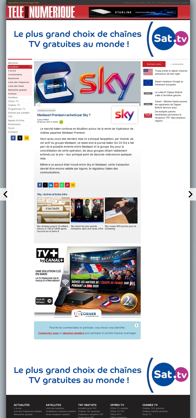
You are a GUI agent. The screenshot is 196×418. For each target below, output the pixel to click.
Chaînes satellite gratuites (155, 411)
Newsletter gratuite (17, 90)
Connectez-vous (48, 333)
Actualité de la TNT (87, 408)
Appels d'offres (16, 120)
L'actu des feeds (16, 86)
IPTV (154, 2)
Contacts (13, 131)
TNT (149, 2)
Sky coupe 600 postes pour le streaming (120, 227)
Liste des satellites (55, 408)
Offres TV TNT (117, 411)
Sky (39, 194)
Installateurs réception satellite (61, 411)
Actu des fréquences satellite (28, 411)
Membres (13, 62)
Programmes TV (16, 108)
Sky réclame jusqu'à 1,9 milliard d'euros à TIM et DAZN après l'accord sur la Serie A (52, 229)
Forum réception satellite (58, 414)
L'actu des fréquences (18, 82)
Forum (11, 128)
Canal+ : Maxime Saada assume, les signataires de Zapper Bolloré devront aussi (171, 104)
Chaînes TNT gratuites (89, 411)
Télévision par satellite (134, 2)
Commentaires (15, 74)
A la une (12, 70)
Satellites (13, 97)
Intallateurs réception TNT (90, 414)
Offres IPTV (115, 414)
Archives (12, 93)
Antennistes (14, 124)
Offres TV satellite (119, 408)
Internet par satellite (178, 2)
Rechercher (13, 78)
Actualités (13, 66)
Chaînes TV (14, 105)
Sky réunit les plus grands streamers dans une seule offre (87, 227)
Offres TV (13, 101)
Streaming (162, 2)
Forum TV (146, 414)
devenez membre (73, 333)
